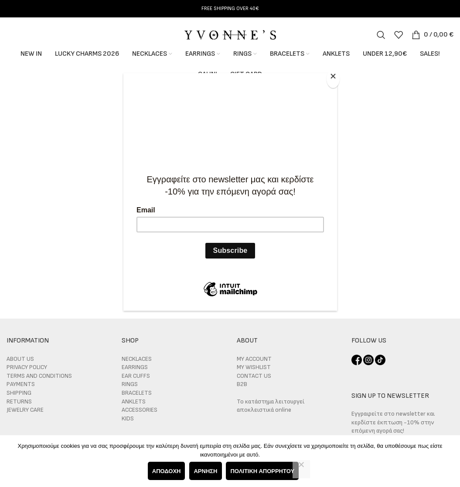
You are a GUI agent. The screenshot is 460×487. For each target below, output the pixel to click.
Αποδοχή (166, 471)
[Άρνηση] (301, 469)
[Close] (334, 78)
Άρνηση (206, 471)
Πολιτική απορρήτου (263, 471)
